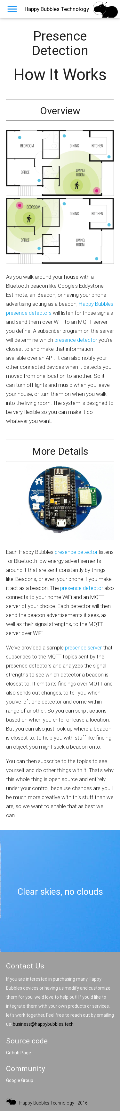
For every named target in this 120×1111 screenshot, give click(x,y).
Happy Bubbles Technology (57, 9)
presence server (83, 647)
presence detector (75, 339)
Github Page (18, 1053)
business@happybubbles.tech (43, 1024)
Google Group (19, 1080)
